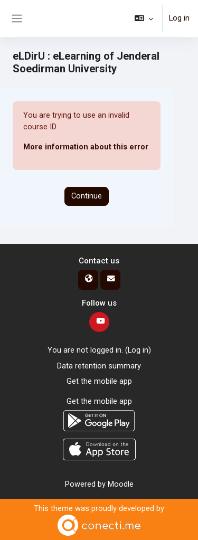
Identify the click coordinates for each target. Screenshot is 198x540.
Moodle (121, 484)
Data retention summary (99, 366)
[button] (144, 18)
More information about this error (85, 146)
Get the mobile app (99, 381)
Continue (86, 196)
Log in (179, 18)
